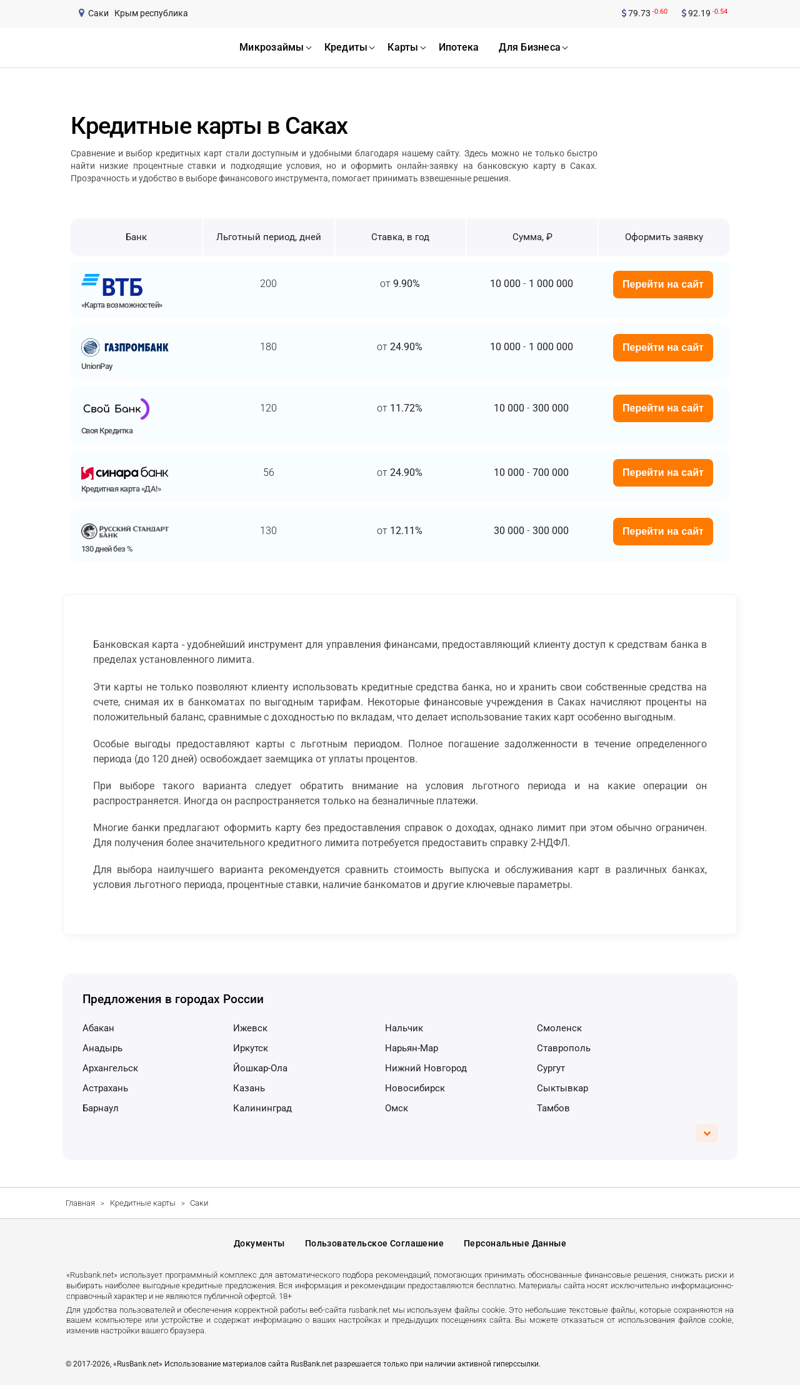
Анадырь (102, 1048)
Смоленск (559, 1028)
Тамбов (553, 1108)
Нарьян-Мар (411, 1048)
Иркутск (250, 1048)
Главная (80, 1203)
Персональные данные (515, 1245)
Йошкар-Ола (260, 1068)
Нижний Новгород (426, 1068)
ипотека (459, 47)
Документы (259, 1245)
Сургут (551, 1068)
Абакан (98, 1028)
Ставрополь (564, 1048)
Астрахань (105, 1088)
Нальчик (404, 1028)
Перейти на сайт (663, 284)
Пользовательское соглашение (374, 1245)
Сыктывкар (562, 1088)
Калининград (262, 1108)
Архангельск (110, 1068)
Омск (396, 1108)
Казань (249, 1088)
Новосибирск (415, 1088)
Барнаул (100, 1108)
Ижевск (250, 1028)
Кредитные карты (143, 1203)
